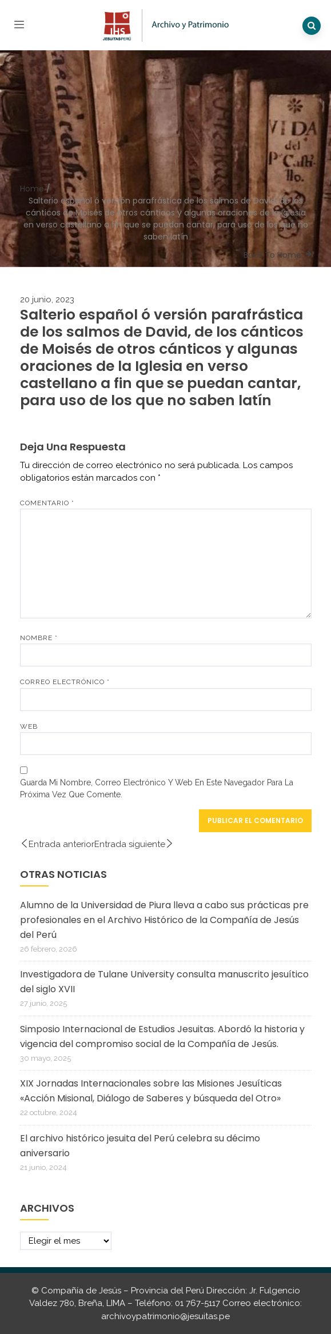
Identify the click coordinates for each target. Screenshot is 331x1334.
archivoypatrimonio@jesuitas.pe (165, 1316)
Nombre (39, 638)
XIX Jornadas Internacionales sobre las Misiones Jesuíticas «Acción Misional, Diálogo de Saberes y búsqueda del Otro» (151, 1091)
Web (29, 726)
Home (32, 188)
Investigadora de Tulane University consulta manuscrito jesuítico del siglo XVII (164, 982)
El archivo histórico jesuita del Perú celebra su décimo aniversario (140, 1146)
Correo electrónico (65, 682)
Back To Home (272, 255)
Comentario (47, 503)
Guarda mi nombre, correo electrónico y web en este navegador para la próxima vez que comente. (156, 788)
